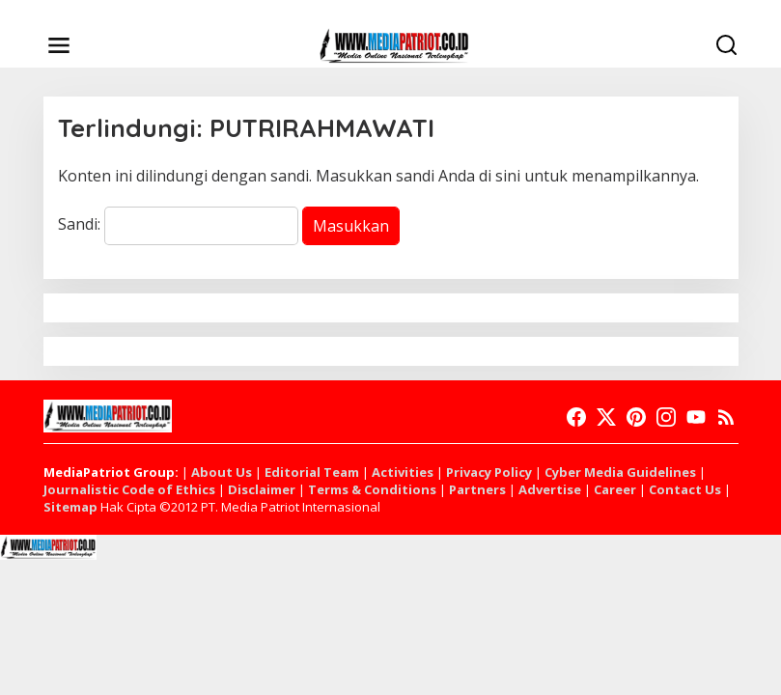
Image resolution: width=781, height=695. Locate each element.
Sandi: (178, 224)
